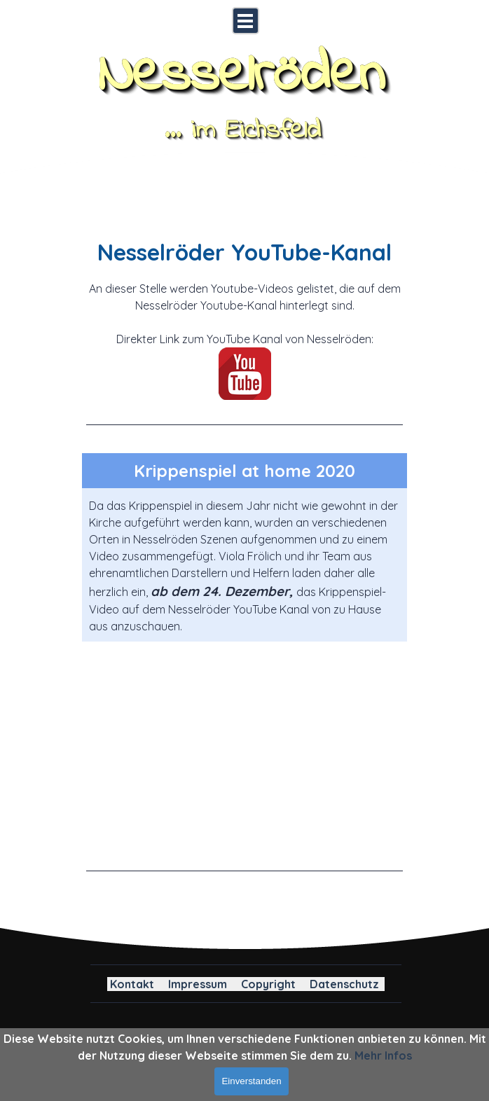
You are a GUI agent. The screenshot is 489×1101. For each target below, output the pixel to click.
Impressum (197, 984)
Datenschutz (344, 984)
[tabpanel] (244, 330)
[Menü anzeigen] (245, 20)
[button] (244, 750)
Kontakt (132, 984)
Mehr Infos (383, 1055)
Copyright (268, 984)
